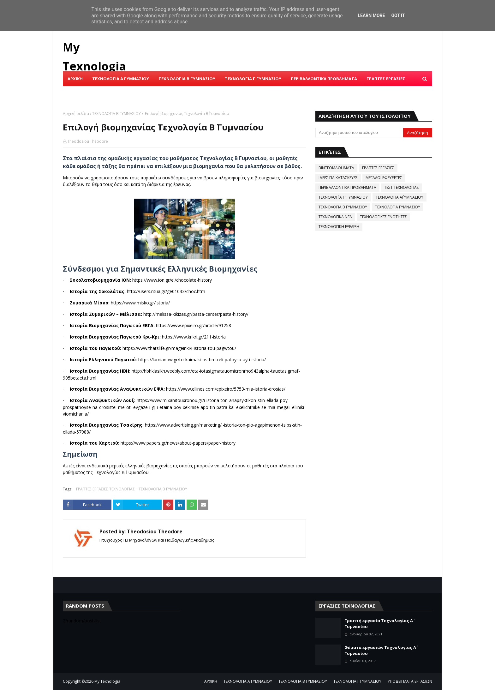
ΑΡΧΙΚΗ (210, 681)
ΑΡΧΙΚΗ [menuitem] (75, 78)
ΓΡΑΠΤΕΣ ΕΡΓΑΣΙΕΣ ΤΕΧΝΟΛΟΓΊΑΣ (105, 489)
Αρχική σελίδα (76, 113)
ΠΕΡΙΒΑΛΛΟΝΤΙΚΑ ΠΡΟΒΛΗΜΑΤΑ (347, 187)
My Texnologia (107, 681)
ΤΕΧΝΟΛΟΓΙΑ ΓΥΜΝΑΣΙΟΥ (397, 207)
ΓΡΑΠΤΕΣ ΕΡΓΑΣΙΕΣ (378, 168)
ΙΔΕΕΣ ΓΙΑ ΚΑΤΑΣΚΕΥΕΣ (338, 177)
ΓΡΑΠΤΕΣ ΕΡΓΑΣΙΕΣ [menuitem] (386, 78)
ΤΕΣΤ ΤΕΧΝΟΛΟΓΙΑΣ (401, 187)
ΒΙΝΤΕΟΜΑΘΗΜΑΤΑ (336, 168)
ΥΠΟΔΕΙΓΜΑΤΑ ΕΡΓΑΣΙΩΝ (410, 681)
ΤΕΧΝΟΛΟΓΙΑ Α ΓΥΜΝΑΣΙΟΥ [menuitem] (120, 78)
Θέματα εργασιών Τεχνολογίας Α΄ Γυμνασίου (380, 651)
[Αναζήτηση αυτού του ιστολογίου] (359, 132)
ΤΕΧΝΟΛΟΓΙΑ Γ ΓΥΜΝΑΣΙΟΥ (357, 681)
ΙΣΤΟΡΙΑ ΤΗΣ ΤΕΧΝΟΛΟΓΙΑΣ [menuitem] (96, 94)
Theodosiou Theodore (87, 141)
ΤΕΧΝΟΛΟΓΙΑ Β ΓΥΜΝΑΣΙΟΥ (116, 113)
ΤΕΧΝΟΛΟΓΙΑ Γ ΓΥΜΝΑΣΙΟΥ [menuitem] (253, 78)
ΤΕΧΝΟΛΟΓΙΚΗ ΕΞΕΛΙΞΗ (339, 226)
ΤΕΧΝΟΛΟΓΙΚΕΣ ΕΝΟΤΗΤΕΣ (383, 216)
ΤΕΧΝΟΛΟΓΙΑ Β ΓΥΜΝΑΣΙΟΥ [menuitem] (186, 78)
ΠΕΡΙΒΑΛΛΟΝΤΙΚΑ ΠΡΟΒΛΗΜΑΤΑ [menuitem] (324, 78)
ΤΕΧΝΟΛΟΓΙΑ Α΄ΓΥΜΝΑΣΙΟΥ (399, 197)
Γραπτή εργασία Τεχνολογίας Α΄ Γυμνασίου (378, 624)
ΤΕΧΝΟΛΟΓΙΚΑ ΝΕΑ (335, 216)
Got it (398, 15)
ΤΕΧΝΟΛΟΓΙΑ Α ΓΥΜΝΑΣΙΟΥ (248, 681)
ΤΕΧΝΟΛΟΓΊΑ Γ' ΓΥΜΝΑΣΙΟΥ (343, 197)
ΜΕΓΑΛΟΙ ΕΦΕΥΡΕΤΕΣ (384, 177)
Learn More (371, 15)
